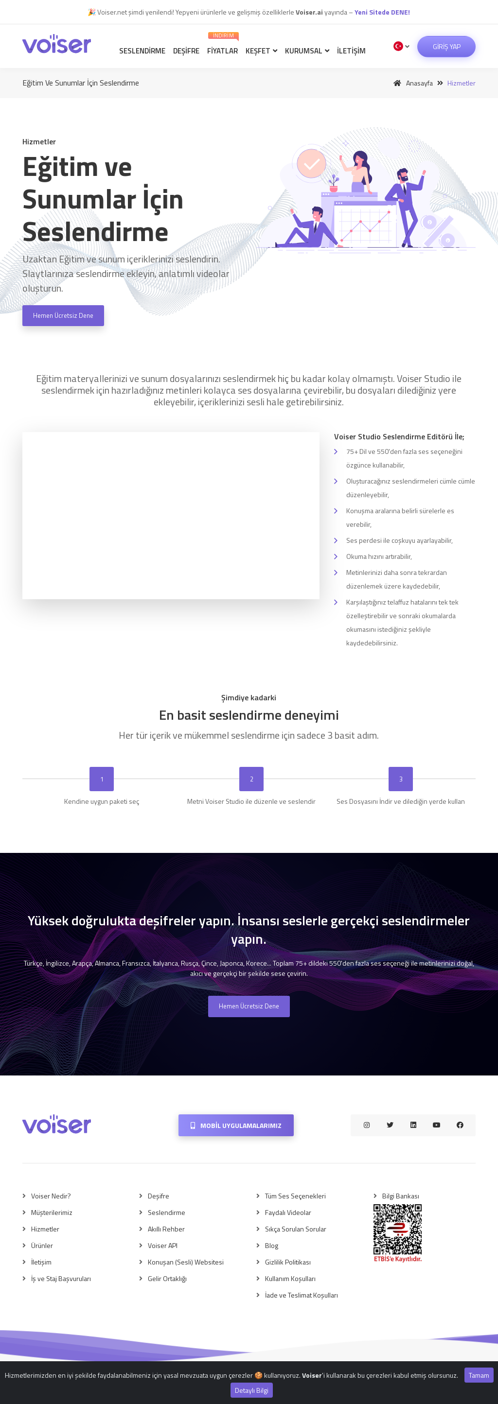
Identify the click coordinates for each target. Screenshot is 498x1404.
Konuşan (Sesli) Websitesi (186, 1262)
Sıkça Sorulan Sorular (295, 1229)
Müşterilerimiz (51, 1212)
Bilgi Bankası (400, 1196)
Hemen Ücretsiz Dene (63, 315)
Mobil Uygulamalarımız (236, 1125)
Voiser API (163, 1245)
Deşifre (186, 50)
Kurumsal (307, 50)
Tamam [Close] (479, 1375)
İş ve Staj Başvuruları (61, 1278)
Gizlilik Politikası (288, 1262)
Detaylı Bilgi (251, 1390)
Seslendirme (142, 50)
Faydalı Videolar (288, 1212)
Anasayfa (411, 83)
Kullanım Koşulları (290, 1278)
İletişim (351, 50)
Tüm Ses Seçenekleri (295, 1196)
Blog (271, 1245)
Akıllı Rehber (166, 1229)
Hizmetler (45, 1229)
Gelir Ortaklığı (167, 1278)
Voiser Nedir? (51, 1196)
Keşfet (261, 50)
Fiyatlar (223, 44)
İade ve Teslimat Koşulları (301, 1295)
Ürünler (42, 1245)
